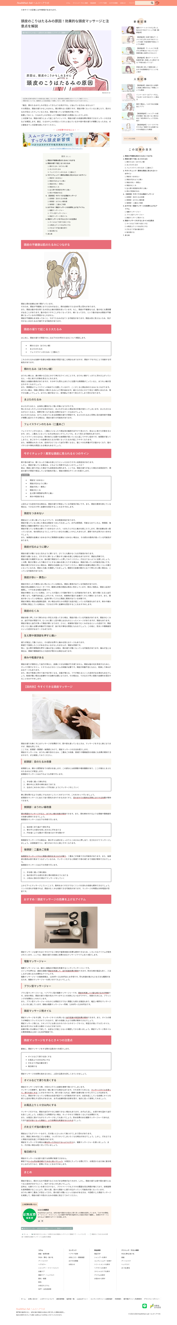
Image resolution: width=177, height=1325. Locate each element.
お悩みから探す (99, 1278)
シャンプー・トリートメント (48, 1268)
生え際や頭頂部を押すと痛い (60, 189)
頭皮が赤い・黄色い (56, 184)
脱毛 (39, 1282)
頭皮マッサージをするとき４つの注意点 (62, 219)
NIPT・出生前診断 (44, 1289)
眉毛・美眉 (42, 1278)
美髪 (123, 1257)
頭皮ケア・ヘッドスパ (46, 1275)
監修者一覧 (70, 1299)
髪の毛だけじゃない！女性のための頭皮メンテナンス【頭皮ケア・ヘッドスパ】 (47, 1228)
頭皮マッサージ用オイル (58, 216)
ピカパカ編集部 (43, 1210)
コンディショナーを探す (103, 1261)
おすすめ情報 (113, 3)
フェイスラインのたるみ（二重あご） (63, 172)
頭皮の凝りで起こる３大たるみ (59, 163)
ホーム (23, 1299)
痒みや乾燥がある (55, 192)
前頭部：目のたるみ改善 (58, 198)
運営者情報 (60, 1299)
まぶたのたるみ (55, 169)
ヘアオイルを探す (100, 1268)
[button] (152, 3)
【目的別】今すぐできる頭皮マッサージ (62, 195)
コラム (68, 3)
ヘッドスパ (125, 1264)
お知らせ (123, 3)
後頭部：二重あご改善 (57, 204)
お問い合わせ (32, 1299)
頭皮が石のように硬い (57, 181)
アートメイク (43, 1261)
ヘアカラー (42, 1264)
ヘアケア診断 (103, 3)
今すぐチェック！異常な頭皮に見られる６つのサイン (67, 175)
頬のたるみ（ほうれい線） (59, 166)
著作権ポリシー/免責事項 (132, 1299)
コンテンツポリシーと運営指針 (101, 1299)
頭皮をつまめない (55, 178)
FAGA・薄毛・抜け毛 (45, 1257)
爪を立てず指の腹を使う (58, 228)
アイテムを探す (99, 1275)
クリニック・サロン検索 (80, 3)
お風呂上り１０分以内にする (60, 225)
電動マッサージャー (56, 210)
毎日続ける (53, 231)
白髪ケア (41, 1271)
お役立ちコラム (43, 1285)
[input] (144, 3)
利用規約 (118, 1299)
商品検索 (93, 3)
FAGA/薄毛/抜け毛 (127, 1254)
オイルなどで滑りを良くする (60, 222)
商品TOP (97, 1254)
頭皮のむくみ (54, 187)
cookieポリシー (82, 1299)
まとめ (50, 234)
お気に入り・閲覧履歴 (76, 1257)
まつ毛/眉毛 (125, 1268)
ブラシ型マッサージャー (58, 213)
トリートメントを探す (102, 1264)
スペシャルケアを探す (102, 1271)
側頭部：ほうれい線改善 (58, 201)
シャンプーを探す (100, 1257)
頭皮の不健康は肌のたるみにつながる (61, 160)
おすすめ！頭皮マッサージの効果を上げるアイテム (66, 207)
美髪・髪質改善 (43, 1254)
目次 (63, 156)
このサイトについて (47, 1299)
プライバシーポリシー (152, 1299)
